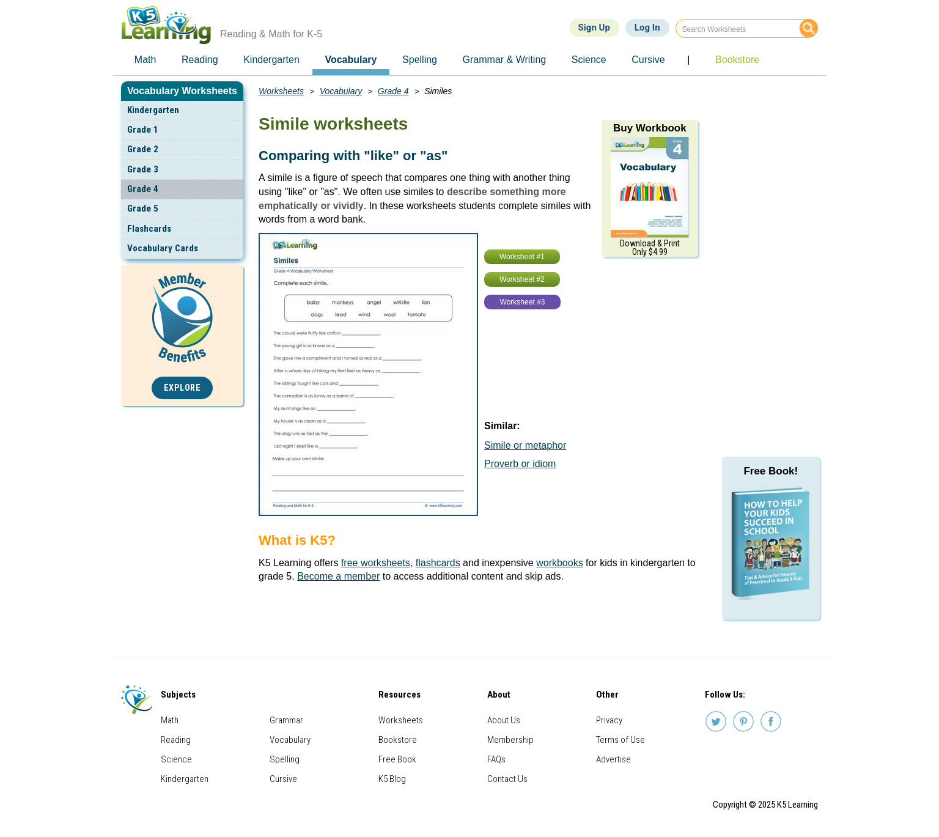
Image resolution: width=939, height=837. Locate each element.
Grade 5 (142, 208)
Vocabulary (341, 91)
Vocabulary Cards (162, 248)
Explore (182, 388)
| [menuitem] (688, 59)
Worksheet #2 (522, 279)
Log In (647, 27)
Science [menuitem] (589, 59)
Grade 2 (142, 149)
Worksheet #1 (522, 257)
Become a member (338, 576)
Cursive (283, 778)
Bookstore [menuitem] (737, 59)
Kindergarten (153, 110)
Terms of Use (620, 739)
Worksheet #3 (522, 302)
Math (170, 720)
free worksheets (375, 563)
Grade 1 (142, 129)
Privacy (609, 720)
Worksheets (281, 91)
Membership (510, 739)
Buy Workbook (650, 128)
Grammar (286, 720)
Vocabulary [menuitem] (351, 59)
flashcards (438, 563)
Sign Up (594, 27)
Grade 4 (142, 188)
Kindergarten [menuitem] (271, 59)
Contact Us (507, 778)
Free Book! (770, 471)
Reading (176, 739)
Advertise (613, 759)
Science (176, 759)
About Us (503, 720)
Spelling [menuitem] (419, 59)
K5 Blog (392, 778)
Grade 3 (142, 169)
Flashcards (149, 228)
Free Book (397, 759)
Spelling (285, 759)
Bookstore (397, 739)
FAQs (496, 759)
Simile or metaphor (525, 445)
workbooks (559, 563)
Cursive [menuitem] (648, 59)
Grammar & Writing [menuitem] (505, 59)
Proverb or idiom (520, 464)
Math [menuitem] (145, 59)
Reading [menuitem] (200, 59)
